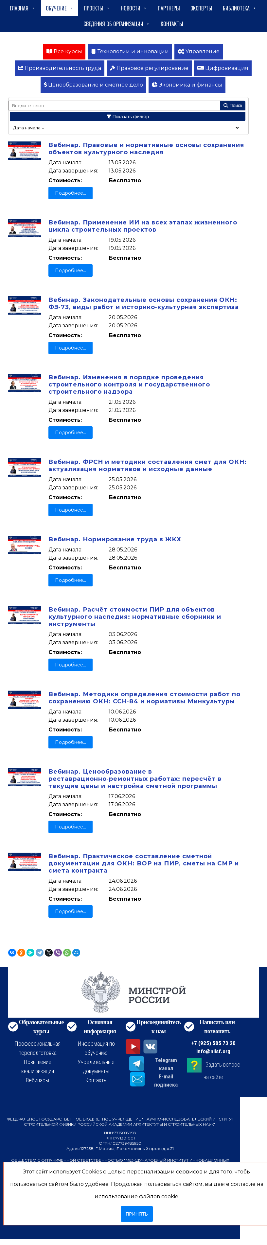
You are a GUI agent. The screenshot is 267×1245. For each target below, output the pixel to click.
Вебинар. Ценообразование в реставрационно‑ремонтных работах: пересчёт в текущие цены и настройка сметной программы (135, 779)
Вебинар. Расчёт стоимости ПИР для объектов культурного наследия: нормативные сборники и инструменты (134, 617)
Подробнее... (70, 193)
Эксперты (201, 8)
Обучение (59, 8)
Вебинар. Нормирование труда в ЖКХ (114, 539)
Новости (134, 8)
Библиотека (240, 8)
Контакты (172, 24)
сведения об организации (116, 24)
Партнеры (169, 8)
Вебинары (37, 1080)
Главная (22, 8)
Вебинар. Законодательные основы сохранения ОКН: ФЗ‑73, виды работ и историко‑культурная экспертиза (143, 303)
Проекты (97, 8)
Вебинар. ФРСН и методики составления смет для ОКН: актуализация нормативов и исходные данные (147, 465)
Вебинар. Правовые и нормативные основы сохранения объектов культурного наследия (146, 148)
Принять (137, 1214)
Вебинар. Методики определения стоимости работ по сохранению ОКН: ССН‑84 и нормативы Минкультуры (144, 698)
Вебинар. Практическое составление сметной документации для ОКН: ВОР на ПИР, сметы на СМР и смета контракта (143, 863)
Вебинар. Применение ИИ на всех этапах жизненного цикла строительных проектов (142, 226)
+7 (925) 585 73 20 (213, 1043)
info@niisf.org (213, 1051)
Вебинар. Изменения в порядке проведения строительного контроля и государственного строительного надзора (129, 384)
